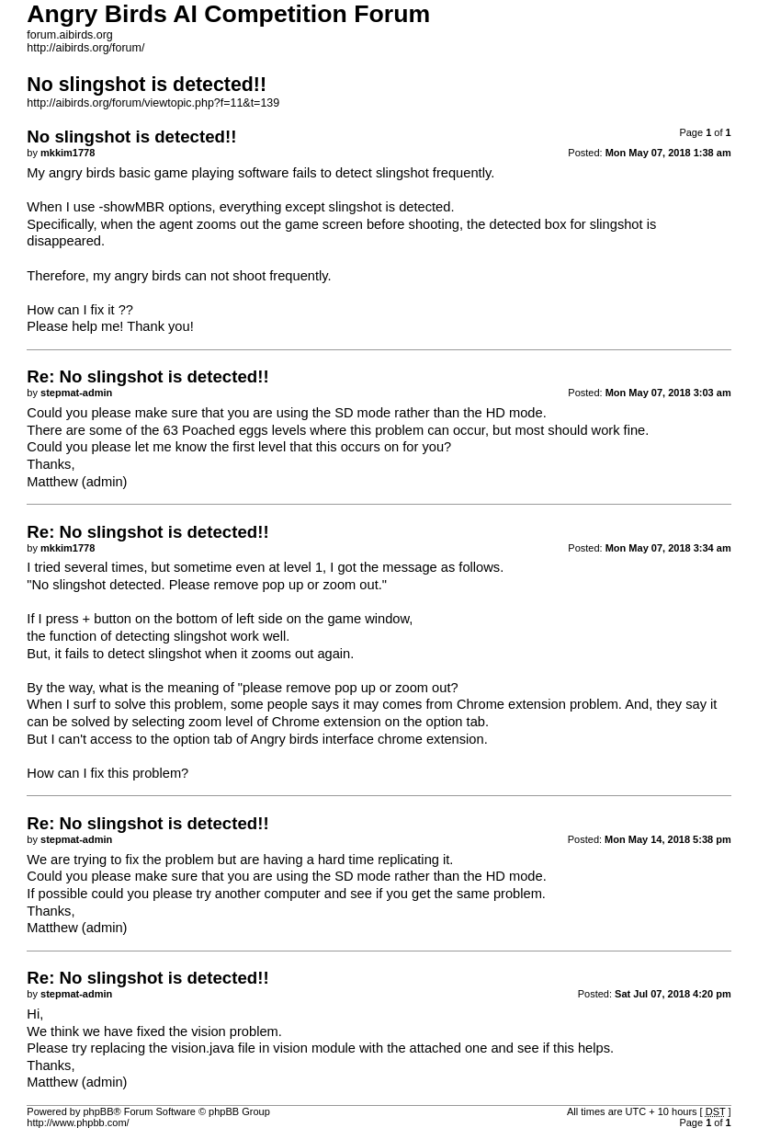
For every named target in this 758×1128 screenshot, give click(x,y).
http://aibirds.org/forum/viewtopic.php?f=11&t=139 (153, 103)
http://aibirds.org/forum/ (85, 47)
